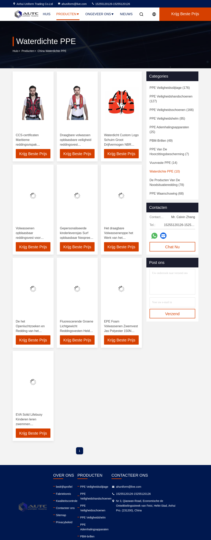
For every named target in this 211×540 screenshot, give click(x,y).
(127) (171, 99)
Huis (46, 14)
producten (27, 51)
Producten (67, 14)
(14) (163, 162)
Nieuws (126, 14)
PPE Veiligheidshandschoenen (108, 494)
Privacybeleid (69, 523)
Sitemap (66, 516)
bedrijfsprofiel (69, 487)
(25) (169, 130)
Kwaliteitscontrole (71, 501)
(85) (167, 118)
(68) (167, 193)
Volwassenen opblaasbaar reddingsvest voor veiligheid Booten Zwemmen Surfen (28, 238)
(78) (167, 182)
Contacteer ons (70, 508)
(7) (169, 152)
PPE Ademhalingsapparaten (107, 516)
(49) (161, 140)
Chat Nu (172, 247)
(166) (172, 110)
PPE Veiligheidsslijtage (104, 487)
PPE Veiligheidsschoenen (105, 501)
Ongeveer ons (99, 14)
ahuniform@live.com (72, 4)
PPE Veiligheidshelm (102, 508)
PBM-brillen (97, 523)
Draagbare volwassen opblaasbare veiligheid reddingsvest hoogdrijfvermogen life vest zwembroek (75, 144)
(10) (165, 171)
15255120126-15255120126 (110, 4)
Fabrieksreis (68, 494)
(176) (170, 87)
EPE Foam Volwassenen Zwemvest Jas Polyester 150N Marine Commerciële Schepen (121, 331)
